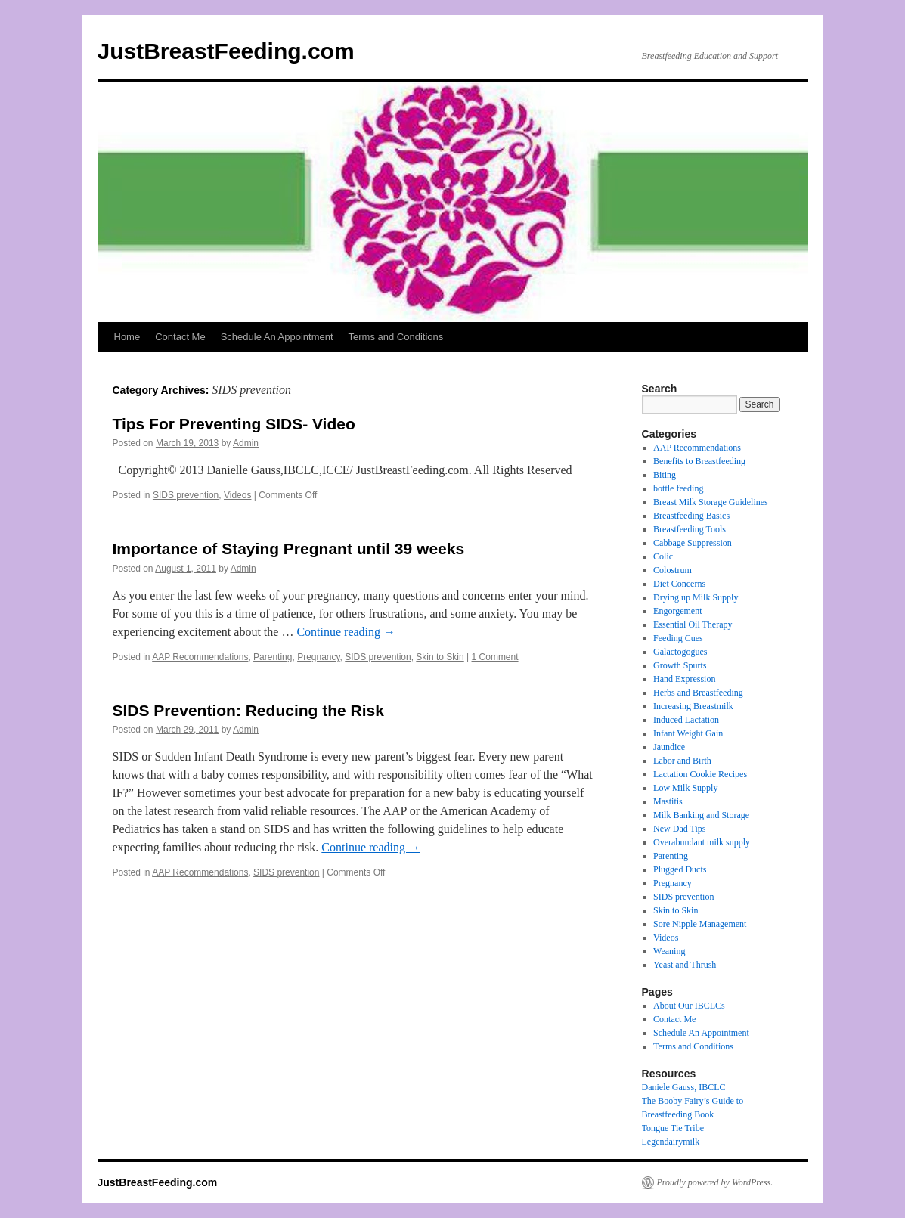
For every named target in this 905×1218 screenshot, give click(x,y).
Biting (664, 475)
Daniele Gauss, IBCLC (684, 1087)
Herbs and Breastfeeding (698, 692)
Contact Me (180, 336)
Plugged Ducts (679, 869)
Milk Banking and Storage (701, 815)
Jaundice (669, 747)
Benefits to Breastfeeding (699, 461)
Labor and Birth (682, 760)
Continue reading (345, 631)
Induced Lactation (686, 719)
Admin (246, 443)
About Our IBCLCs (689, 1005)
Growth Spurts (679, 665)
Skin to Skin (439, 657)
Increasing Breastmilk (693, 706)
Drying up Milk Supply (695, 597)
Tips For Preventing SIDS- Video (234, 423)
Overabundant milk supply (701, 842)
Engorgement (677, 611)
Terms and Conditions (396, 336)
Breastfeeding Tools (689, 529)
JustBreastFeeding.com (226, 51)
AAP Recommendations (200, 657)
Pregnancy (318, 657)
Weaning (669, 951)
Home (127, 336)
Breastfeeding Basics (691, 515)
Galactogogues (680, 651)
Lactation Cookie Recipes (700, 774)
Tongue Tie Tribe (673, 1128)
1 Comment (495, 657)
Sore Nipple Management (699, 924)
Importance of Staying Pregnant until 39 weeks (289, 548)
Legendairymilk (671, 1141)
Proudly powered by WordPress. (715, 1182)
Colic (663, 556)
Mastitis (668, 801)
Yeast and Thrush (684, 964)
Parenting (272, 657)
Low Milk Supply (685, 788)
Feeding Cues (678, 638)
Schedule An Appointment (277, 336)
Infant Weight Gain (688, 733)
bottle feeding (678, 488)
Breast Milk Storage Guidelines (710, 502)
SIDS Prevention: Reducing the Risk (248, 710)
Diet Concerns (679, 583)
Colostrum (672, 570)
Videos (237, 495)
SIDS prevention (186, 495)
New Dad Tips (679, 828)
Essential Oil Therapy (692, 624)
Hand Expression (684, 679)
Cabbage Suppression (692, 543)
